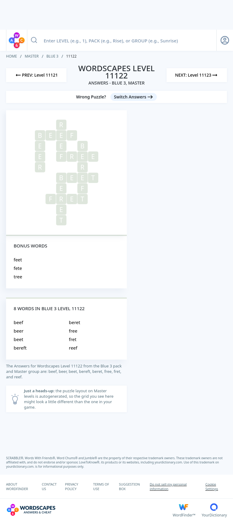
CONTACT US (49, 486)
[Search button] (34, 40)
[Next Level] (197, 75)
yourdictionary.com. (169, 462)
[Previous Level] (36, 75)
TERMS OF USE (101, 486)
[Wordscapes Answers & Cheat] (89, 509)
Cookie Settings (211, 486)
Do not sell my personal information (168, 486)
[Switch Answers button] (133, 97)
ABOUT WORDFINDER (17, 486)
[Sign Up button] (225, 40)
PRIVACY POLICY (71, 486)
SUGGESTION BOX (129, 486)
